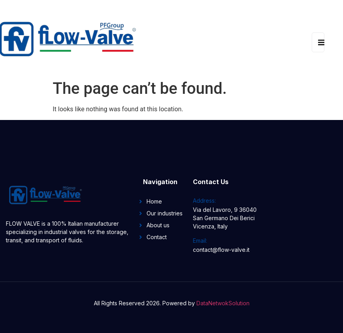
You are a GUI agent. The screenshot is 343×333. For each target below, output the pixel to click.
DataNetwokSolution (223, 303)
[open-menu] (318, 42)
